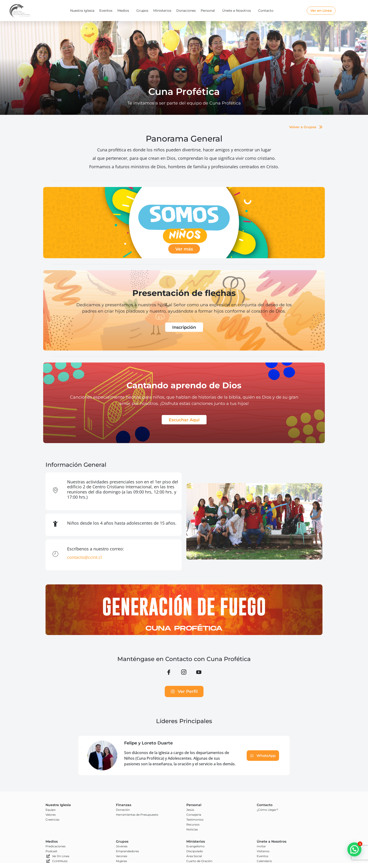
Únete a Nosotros (237, 10)
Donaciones (186, 10)
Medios (124, 10)
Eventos (105, 10)
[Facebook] (168, 672)
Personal (209, 10)
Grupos (142, 10)
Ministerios (162, 10)
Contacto (267, 10)
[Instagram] (183, 672)
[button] (354, 849)
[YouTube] (198, 672)
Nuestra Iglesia (82, 10)
